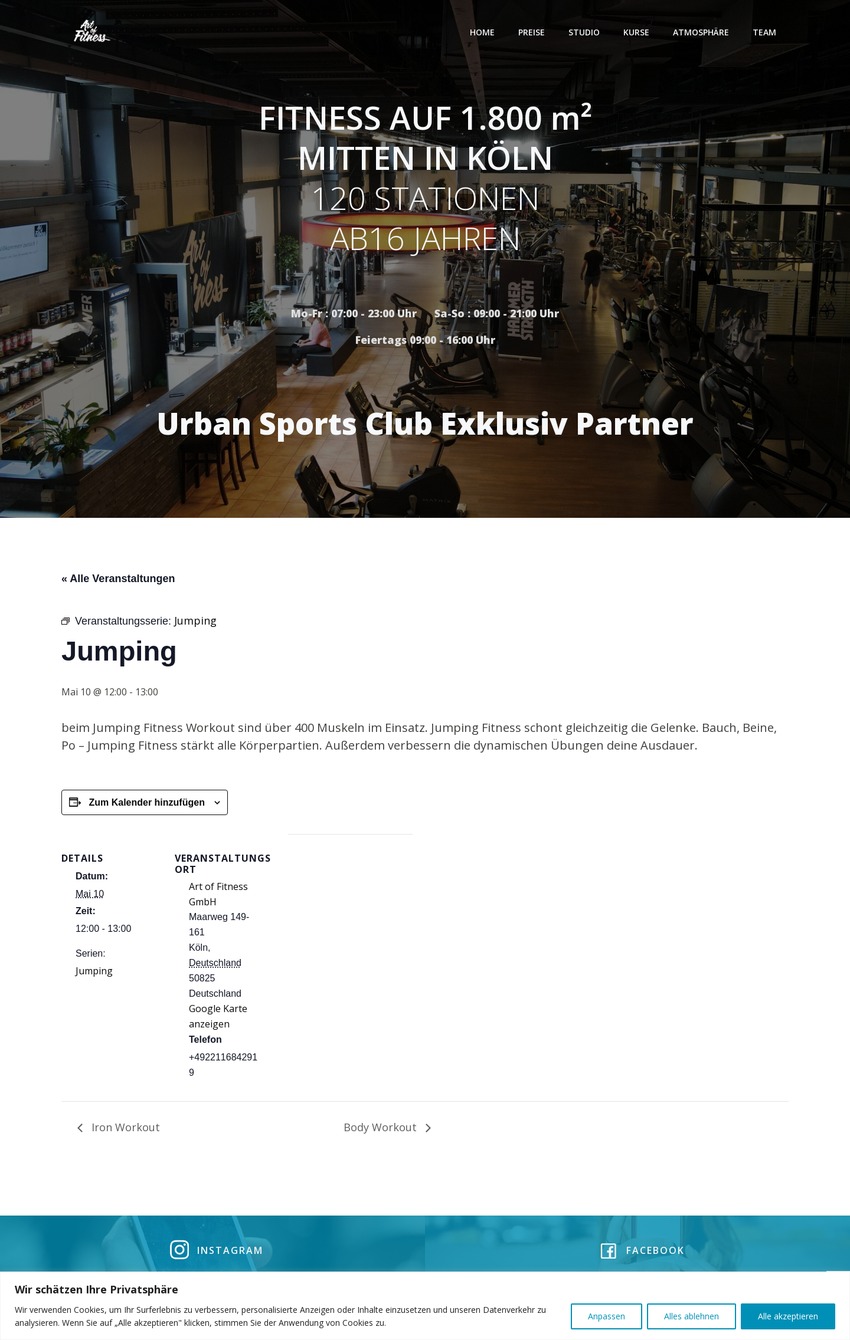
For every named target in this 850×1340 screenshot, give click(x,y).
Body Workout (382, 1129)
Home (482, 32)
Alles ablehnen (691, 1316)
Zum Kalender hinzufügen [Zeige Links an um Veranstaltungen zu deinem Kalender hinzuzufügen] (146, 804)
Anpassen (606, 1316)
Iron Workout (124, 1129)
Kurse (637, 32)
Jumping (94, 972)
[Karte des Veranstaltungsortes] (350, 918)
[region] (425, 1306)
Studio (584, 32)
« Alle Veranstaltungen (118, 580)
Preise (532, 32)
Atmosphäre (702, 32)
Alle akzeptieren (788, 1316)
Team (765, 32)
